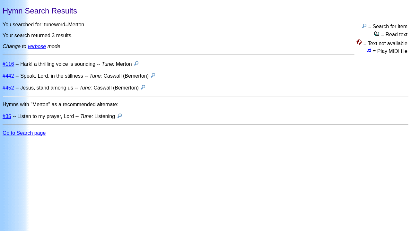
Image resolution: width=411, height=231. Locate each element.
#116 (8, 64)
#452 (8, 87)
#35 (7, 116)
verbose (37, 46)
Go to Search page (24, 133)
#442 (8, 76)
